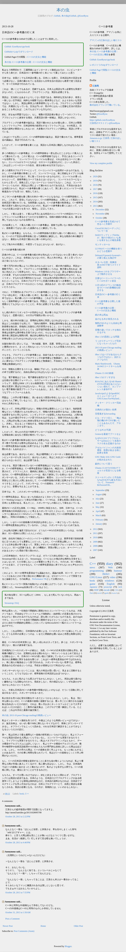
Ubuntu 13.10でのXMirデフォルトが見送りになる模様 (108, 470)
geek (106, 593)
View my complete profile (101, 163)
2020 (95, 176)
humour (118, 570)
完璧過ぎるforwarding (105, 414)
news (92, 567)
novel (99, 593)
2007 (95, 550)
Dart (91, 593)
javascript (108, 587)
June (98, 503)
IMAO (105, 574)
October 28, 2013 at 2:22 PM (17, 816)
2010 (95, 537)
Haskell (114, 593)
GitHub (57, 16)
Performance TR (39, 579)
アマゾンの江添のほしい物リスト (106, 40)
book (22, 794)
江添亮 (95, 86)
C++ (27, 794)
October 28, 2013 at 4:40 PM (17, 842)
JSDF (96, 590)
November (100, 214)
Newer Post (8, 926)
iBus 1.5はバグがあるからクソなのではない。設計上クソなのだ (108, 357)
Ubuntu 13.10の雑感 (104, 373)
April (98, 511)
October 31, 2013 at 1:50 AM (17, 912)
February (100, 520)
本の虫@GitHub (68, 16)
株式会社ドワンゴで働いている (105, 105)
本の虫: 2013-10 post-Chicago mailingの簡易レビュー (26, 715)
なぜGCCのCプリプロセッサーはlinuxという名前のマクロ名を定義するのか (108, 440)
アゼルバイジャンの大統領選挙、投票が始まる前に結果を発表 (108, 450)
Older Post (78, 926)
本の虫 (63, 10)
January (99, 524)
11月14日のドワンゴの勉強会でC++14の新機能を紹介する (108, 287)
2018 (95, 185)
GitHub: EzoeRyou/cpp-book (17, 46)
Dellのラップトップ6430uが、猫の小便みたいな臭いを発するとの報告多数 (108, 237)
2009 (95, 542)
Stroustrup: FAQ (12, 603)
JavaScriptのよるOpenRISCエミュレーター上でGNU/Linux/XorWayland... (108, 396)
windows (109, 580)
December (100, 209)
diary (109, 564)
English (111, 583)
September (100, 490)
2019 (95, 180)
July (98, 499)
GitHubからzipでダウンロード (19, 52)
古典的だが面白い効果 (106, 409)
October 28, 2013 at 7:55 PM (17, 892)
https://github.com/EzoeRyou (102, 120)
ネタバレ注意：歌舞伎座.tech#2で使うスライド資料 (108, 264)
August (99, 494)
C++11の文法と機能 (36, 57)
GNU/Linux (96, 577)
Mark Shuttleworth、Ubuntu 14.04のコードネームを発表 (108, 366)
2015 (95, 197)
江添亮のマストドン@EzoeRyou (105, 123)
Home (43, 926)
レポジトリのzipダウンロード (104, 65)
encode (107, 590)
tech (120, 587)
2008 (95, 546)
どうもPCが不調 (103, 430)
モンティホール (102, 244)
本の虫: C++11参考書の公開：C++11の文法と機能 (28, 62)
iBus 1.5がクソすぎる (105, 377)
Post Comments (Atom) (24, 931)
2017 (95, 189)
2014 (95, 201)
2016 (95, 193)
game (92, 583)
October (99, 218)
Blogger (68, 946)
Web (110, 567)
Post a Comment (12, 919)
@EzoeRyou (82, 16)
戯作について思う (103, 464)
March (99, 515)
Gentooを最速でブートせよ (108, 434)
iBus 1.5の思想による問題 (107, 337)
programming (97, 570)
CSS (116, 590)
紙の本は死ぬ (101, 315)
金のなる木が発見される (107, 319)
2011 (95, 533)
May (98, 507)
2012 (95, 529)
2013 (95, 206)
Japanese (93, 587)
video (113, 577)
